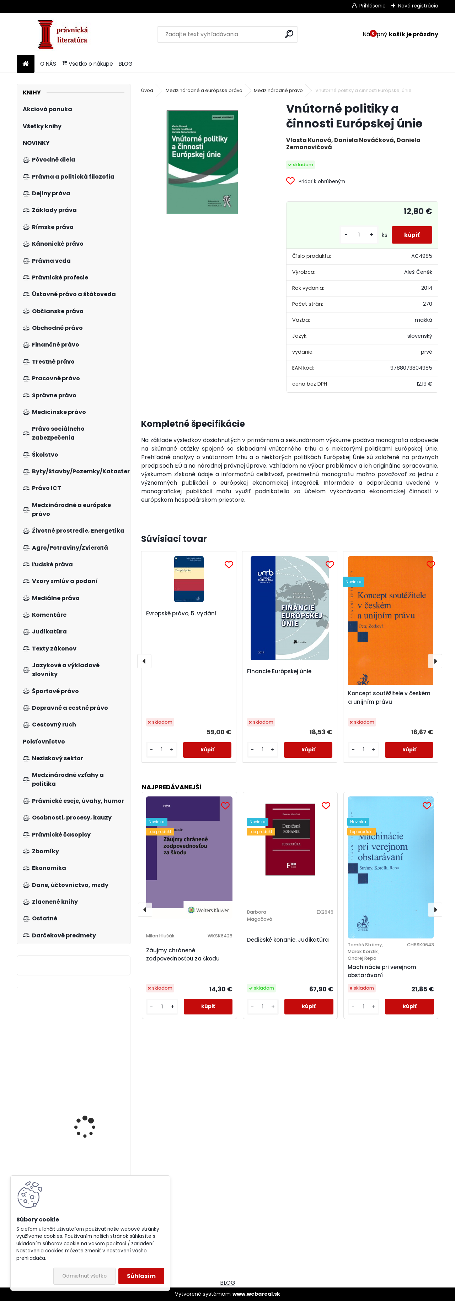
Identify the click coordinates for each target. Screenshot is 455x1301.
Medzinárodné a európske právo (204, 90)
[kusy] (355, 235)
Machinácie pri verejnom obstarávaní (382, 971)
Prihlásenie (372, 5)
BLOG (126, 63)
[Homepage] (25, 64)
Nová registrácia (418, 5)
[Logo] (65, 34)
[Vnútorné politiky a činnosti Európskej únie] (202, 162)
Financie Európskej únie (279, 671)
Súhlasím (141, 1276)
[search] (289, 34)
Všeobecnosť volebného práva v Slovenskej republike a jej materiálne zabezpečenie (94, 1031)
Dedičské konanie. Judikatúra (288, 939)
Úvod (147, 90)
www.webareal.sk (256, 1293)
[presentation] (144, 661)
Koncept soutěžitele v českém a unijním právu (389, 698)
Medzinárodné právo (278, 90)
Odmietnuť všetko (84, 1276)
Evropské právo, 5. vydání (181, 613)
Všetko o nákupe (87, 63)
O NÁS (48, 63)
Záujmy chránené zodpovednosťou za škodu (183, 954)
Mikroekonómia (82, 1130)
